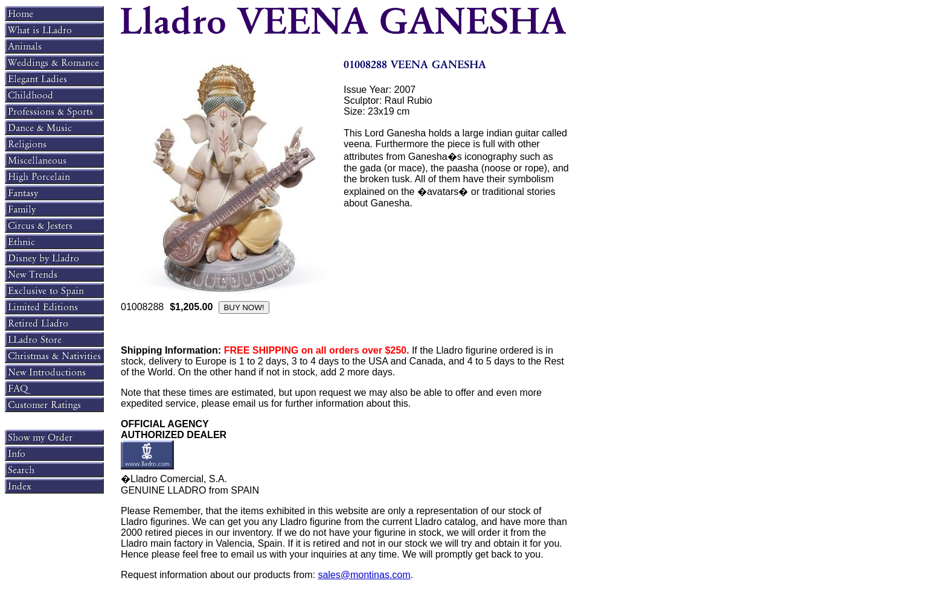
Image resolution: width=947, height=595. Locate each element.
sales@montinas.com (364, 575)
